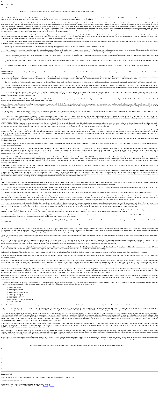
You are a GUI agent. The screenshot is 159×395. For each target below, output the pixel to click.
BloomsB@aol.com (48, 386)
